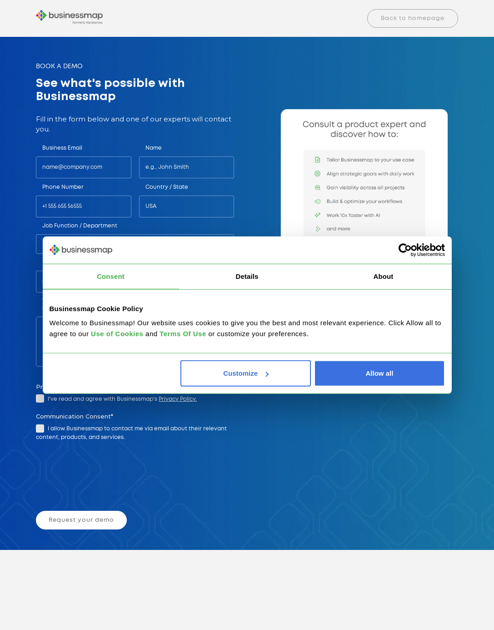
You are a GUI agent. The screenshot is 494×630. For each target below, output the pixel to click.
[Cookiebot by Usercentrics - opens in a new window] (405, 250)
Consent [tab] (111, 276)
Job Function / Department (79, 225)
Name (153, 148)
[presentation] (106, 476)
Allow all (380, 373)
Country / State (166, 187)
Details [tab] (247, 276)
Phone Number (63, 187)
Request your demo (81, 520)
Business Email (62, 148)
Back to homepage (412, 18)
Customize (246, 373)
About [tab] (384, 276)
